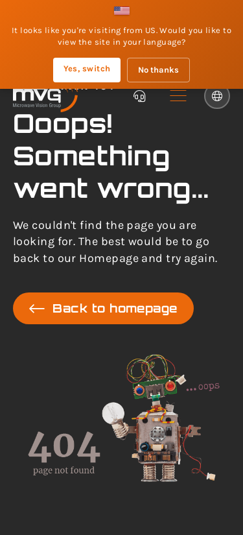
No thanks (158, 70)
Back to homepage (103, 308)
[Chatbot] (139, 96)
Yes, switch (87, 68)
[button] (178, 96)
